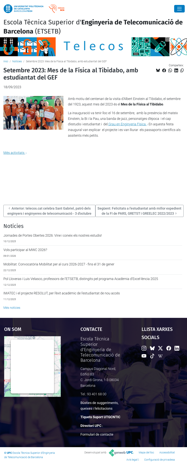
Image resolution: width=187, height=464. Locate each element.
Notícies (17, 61)
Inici (5, 61)
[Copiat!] (182, 70)
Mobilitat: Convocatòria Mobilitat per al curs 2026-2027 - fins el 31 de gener (58, 264)
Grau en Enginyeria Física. (127, 124)
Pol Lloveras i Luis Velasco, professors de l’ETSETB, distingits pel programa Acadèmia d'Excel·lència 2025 (80, 279)
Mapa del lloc (146, 452)
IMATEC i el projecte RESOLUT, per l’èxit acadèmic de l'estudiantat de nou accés (61, 293)
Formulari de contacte (96, 434)
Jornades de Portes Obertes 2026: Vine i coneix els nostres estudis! (52, 235)
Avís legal (131, 459)
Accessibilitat (167, 452)
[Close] (179, 8)
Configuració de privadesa (159, 459)
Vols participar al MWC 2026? (25, 250)
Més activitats (14, 153)
